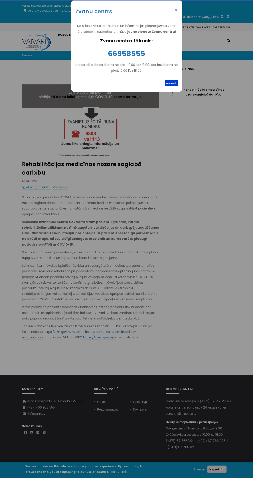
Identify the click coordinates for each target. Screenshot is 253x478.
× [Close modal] (176, 10)
